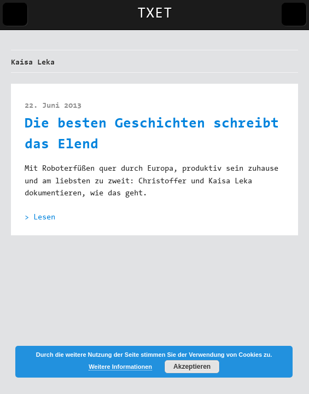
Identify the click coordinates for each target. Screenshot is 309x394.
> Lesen (40, 218)
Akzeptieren (192, 366)
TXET (154, 14)
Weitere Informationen (120, 366)
